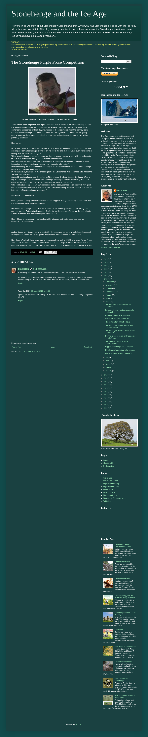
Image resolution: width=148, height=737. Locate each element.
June (108, 302)
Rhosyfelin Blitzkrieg (122, 562)
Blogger (78, 724)
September (110, 292)
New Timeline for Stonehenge (121, 680)
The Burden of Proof (122, 579)
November (110, 285)
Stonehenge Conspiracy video (114, 498)
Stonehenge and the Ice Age (59, 13)
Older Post (88, 347)
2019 (106, 375)
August (109, 295)
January (109, 371)
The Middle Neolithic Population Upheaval (123, 546)
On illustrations (108, 466)
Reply (20, 283)
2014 (106, 392)
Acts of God (107, 478)
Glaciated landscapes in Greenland (118, 353)
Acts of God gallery (110, 481)
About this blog (108, 463)
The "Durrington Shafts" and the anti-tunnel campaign (119, 326)
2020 (106, 279)
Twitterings (107, 501)
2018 (106, 378)
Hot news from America (123, 662)
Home (52, 347)
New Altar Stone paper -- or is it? (117, 315)
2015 (106, 388)
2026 (106, 259)
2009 (106, 408)
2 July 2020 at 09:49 (41, 269)
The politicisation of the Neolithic (117, 322)
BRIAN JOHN (23, 269)
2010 (106, 405)
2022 (106, 272)
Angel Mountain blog (111, 484)
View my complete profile (110, 247)
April (108, 361)
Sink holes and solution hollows (117, 319)
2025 (106, 262)
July (107, 298)
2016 (106, 385)
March (108, 364)
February (109, 367)
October (109, 289)
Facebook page (109, 492)
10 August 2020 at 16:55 (40, 291)
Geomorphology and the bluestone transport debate (125, 597)
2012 (106, 398)
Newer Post (16, 347)
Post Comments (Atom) (31, 351)
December (110, 282)
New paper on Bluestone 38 (125, 647)
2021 (106, 276)
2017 (106, 382)
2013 (106, 395)
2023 (106, 269)
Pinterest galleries (110, 495)
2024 (106, 266)
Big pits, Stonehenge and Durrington (119, 347)
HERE (24, 49)
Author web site (109, 490)
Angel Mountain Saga (111, 487)
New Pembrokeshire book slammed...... (120, 350)
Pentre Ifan (119, 630)
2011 (106, 401)
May (107, 358)
